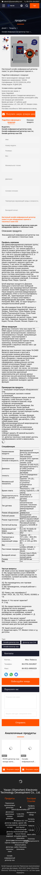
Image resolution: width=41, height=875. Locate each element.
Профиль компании (31, 807)
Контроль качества (31, 820)
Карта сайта (31, 834)
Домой (4, 28)
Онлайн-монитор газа (11, 646)
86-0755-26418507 (31, 1)
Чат (34, 6)
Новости (31, 826)
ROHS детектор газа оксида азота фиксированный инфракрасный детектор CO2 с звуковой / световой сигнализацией (30, 760)
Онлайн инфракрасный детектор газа (15, 32)
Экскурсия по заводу (31, 814)
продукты (12, 28)
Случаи (31, 830)
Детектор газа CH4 (29, 642)
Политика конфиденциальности (31, 840)
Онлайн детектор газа (11, 642)
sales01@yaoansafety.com (12, 1)
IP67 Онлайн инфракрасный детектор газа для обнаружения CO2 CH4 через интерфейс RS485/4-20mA (10, 760)
